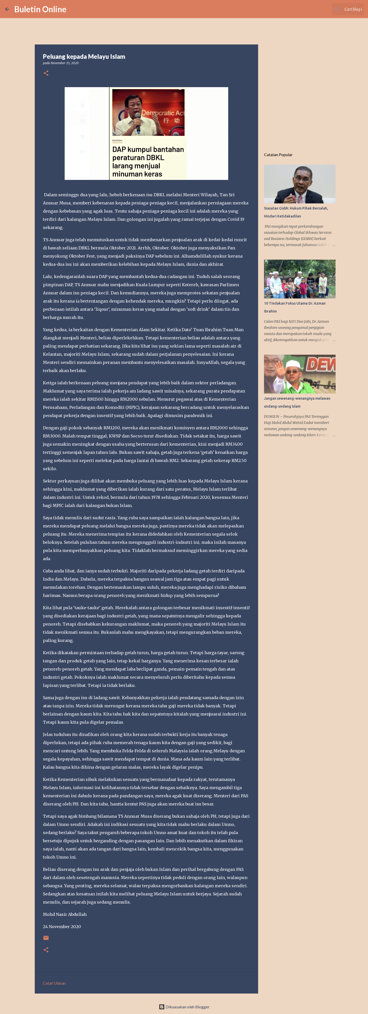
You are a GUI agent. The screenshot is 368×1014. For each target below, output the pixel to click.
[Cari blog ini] (337, 9)
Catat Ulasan (54, 983)
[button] (46, 73)
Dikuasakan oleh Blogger (184, 1006)
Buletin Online (40, 9)
